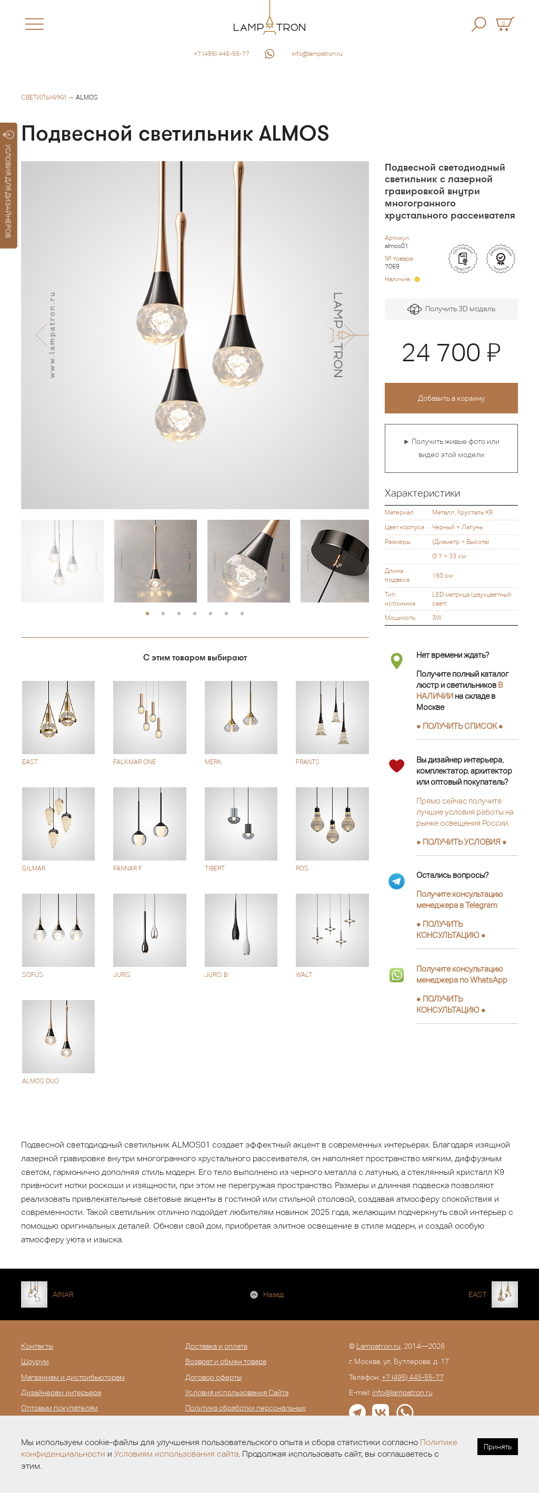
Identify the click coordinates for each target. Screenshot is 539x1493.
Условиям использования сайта (176, 1454)
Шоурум (35, 1361)
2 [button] (163, 614)
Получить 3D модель (451, 309)
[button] (40, 335)
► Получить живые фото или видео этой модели (451, 448)
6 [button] (226, 614)
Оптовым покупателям (59, 1407)
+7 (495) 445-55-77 (221, 53)
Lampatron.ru (378, 1346)
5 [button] (210, 614)
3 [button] (179, 614)
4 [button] (194, 614)
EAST (477, 1294)
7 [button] (242, 614)
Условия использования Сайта (236, 1392)
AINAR (63, 1294)
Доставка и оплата (216, 1346)
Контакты (37, 1346)
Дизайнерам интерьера (61, 1392)
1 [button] (147, 614)
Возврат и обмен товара (225, 1361)
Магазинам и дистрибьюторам (73, 1377)
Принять (498, 1446)
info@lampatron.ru (317, 53)
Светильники (43, 97)
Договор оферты (213, 1377)
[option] (195, 335)
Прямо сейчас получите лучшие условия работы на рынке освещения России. (465, 811)
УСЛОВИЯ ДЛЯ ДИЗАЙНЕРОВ (8, 184)
